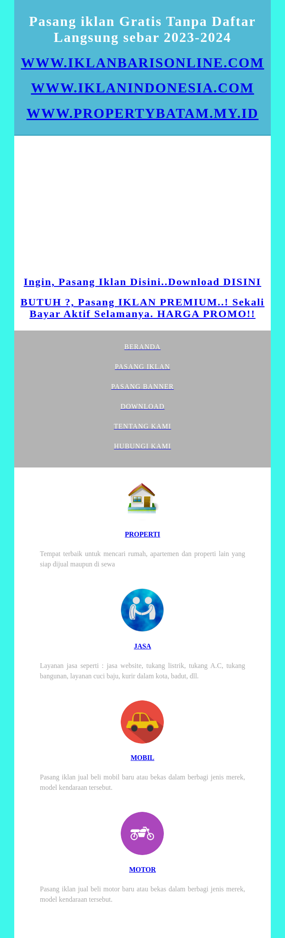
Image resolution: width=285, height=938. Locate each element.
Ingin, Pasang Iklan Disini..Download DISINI (142, 281)
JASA (142, 646)
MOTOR (142, 869)
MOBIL (142, 757)
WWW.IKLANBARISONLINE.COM (142, 62)
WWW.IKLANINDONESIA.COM (142, 87)
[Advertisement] (142, 206)
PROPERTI (142, 534)
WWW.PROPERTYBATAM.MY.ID (142, 113)
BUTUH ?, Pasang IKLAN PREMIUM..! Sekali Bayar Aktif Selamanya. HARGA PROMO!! (142, 307)
